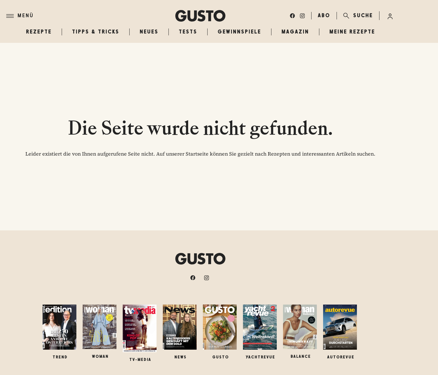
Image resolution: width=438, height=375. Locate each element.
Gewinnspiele (239, 32)
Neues (149, 32)
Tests (188, 32)
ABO (324, 15)
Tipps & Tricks (95, 32)
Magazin (295, 32)
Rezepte (39, 32)
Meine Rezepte (352, 32)
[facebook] (292, 15)
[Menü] (90, 16)
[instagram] (302, 15)
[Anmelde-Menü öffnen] (390, 15)
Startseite (197, 153)
